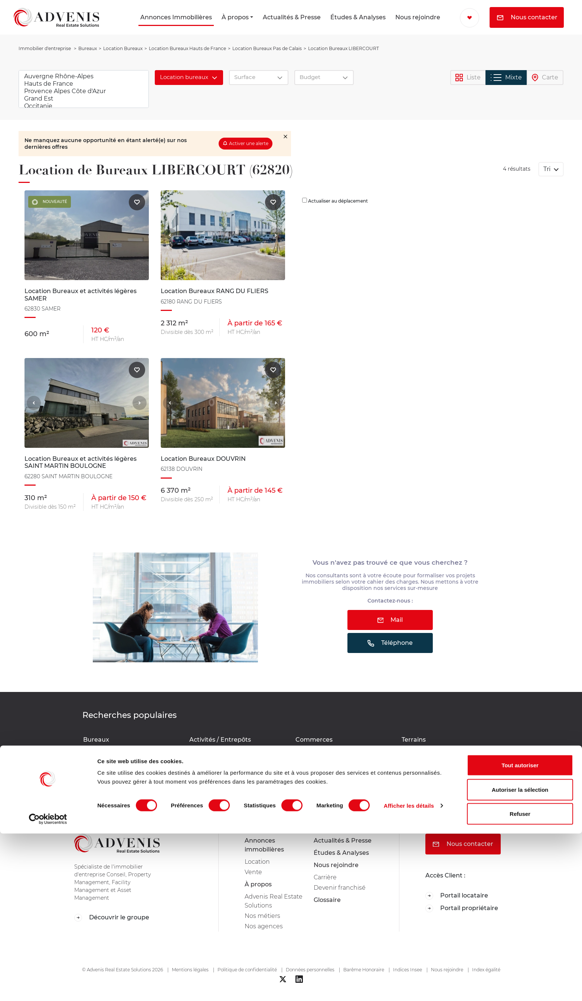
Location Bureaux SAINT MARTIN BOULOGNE (126, 771)
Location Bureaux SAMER (116, 784)
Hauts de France (83, 84)
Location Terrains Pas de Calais (442, 748)
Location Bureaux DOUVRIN (120, 748)
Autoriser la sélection (520, 957)
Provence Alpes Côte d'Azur (83, 91)
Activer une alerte (248, 143)
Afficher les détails (409, 973)
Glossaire (327, 899)
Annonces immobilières (264, 845)
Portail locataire (456, 896)
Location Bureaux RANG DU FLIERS (130, 758)
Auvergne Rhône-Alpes (83, 76)
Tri (547, 169)
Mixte (506, 77)
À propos (235, 17)
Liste (468, 78)
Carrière (325, 877)
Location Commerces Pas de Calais (342, 748)
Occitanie (83, 106)
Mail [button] (390, 619)
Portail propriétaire (461, 908)
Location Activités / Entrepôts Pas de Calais (234, 752)
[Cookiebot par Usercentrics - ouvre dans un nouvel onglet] (48, 986)
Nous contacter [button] (527, 17)
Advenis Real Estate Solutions (274, 901)
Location (257, 861)
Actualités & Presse (292, 17)
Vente (253, 872)
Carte (545, 78)
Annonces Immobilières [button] (176, 17)
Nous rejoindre (417, 17)
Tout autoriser (520, 932)
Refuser (520, 981)
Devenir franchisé (340, 887)
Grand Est (83, 98)
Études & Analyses (358, 17)
